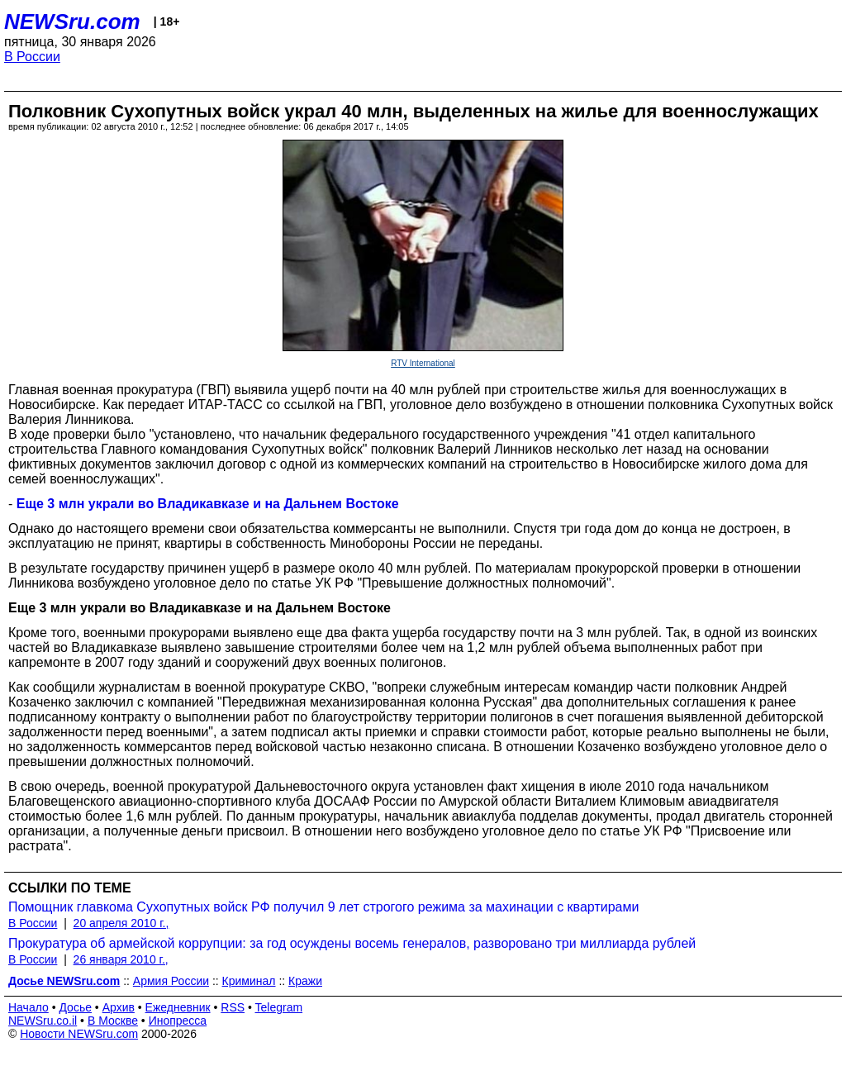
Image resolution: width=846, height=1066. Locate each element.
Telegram (279, 1007)
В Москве (113, 1020)
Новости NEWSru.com (79, 1033)
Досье (75, 1007)
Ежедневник (178, 1007)
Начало (28, 1007)
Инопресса (178, 1020)
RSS (233, 1007)
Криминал (249, 980)
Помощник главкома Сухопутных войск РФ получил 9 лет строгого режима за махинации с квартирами (323, 907)
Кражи (305, 980)
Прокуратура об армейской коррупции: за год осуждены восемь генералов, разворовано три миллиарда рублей (352, 943)
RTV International (423, 363)
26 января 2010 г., (121, 959)
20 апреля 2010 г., (121, 923)
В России (32, 57)
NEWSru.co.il (42, 1020)
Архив (118, 1007)
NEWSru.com (72, 21)
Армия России (171, 980)
